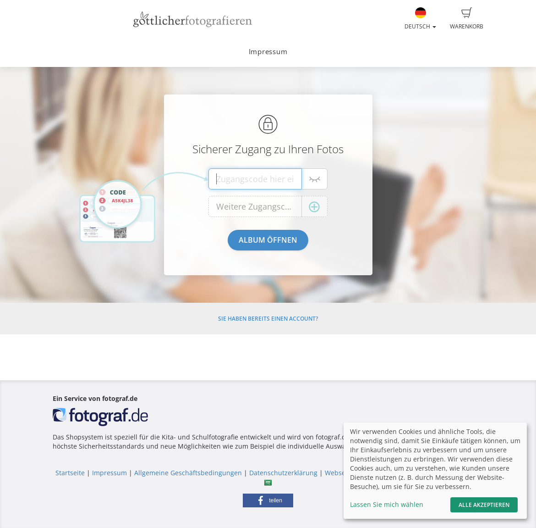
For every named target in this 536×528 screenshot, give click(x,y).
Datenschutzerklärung (283, 472)
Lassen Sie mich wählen (386, 504)
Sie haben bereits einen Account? (268, 318)
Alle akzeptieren (484, 505)
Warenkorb (466, 18)
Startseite (70, 472)
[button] (268, 500)
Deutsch (420, 18)
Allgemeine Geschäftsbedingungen (188, 472)
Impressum (268, 51)
